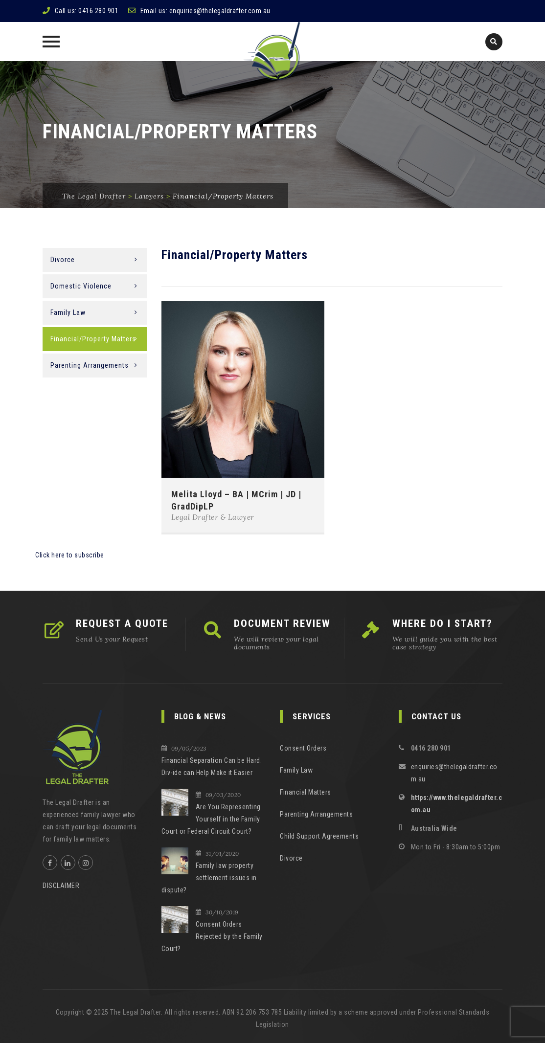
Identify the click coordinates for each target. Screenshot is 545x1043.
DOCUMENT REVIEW (282, 623)
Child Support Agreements (319, 836)
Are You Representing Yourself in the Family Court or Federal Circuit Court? (211, 819)
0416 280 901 (98, 11)
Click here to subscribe (69, 555)
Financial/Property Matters (93, 339)
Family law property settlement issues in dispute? (209, 878)
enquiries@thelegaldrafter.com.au (220, 11)
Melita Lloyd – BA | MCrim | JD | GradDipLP (236, 500)
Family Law (68, 312)
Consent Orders (303, 748)
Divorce (62, 260)
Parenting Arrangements (89, 365)
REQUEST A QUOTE (122, 623)
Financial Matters (305, 792)
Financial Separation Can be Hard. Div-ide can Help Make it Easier (211, 766)
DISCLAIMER (61, 885)
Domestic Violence (81, 286)
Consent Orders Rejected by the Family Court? (212, 936)
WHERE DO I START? (442, 623)
